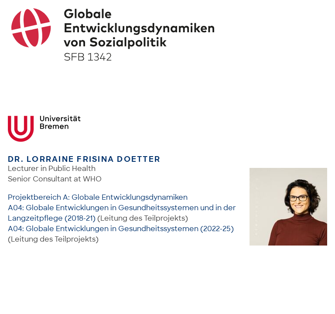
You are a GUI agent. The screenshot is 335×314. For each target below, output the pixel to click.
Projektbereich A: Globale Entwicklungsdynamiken (98, 197)
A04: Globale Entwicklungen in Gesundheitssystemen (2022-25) (121, 228)
